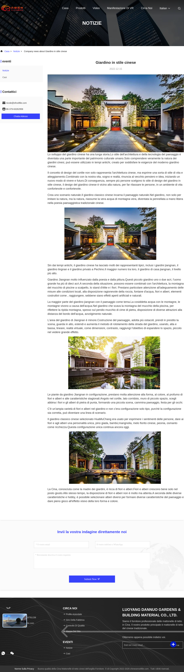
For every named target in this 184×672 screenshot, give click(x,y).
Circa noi (146, 8)
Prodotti (80, 8)
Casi (4, 77)
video (96, 8)
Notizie (16, 51)
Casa (65, 8)
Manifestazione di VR (120, 8)
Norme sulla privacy (24, 669)
